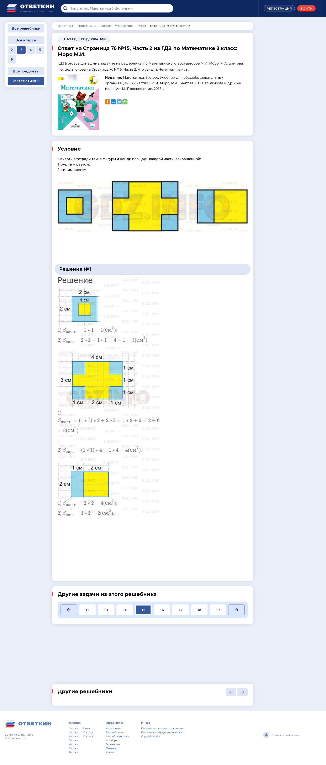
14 (124, 610)
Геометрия (113, 744)
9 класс (87, 728)
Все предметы (26, 71)
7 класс (74, 748)
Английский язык (117, 736)
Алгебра (111, 740)
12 (87, 610)
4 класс (74, 736)
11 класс (88, 736)
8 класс (74, 752)
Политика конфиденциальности (162, 732)
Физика (111, 748)
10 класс (88, 732)
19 (218, 610)
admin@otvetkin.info (19, 734)
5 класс (74, 740)
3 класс (74, 732)
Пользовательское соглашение (162, 728)
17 (180, 610)
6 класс (74, 744)
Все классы (26, 40)
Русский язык (114, 732)
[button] (69, 609)
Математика (114, 728)
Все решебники (26, 28)
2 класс (74, 728)
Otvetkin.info (17, 738)
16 (162, 610)
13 (106, 610)
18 (199, 610)
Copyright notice (150, 736)
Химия (110, 752)
